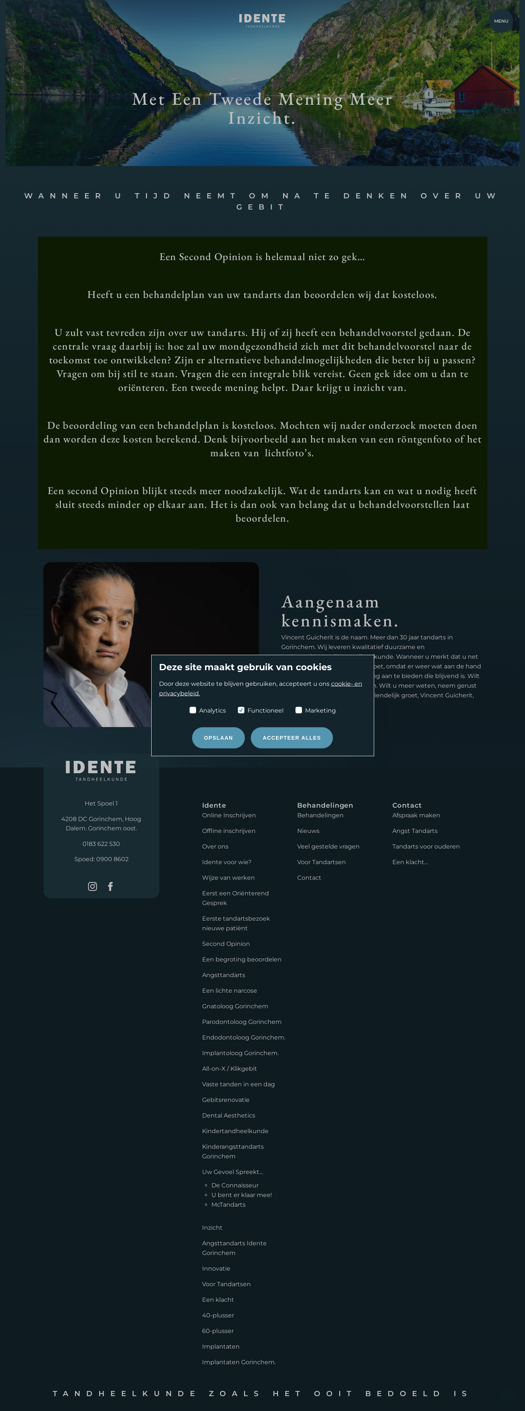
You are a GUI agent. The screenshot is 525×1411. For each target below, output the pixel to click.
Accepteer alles (292, 738)
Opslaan (218, 738)
